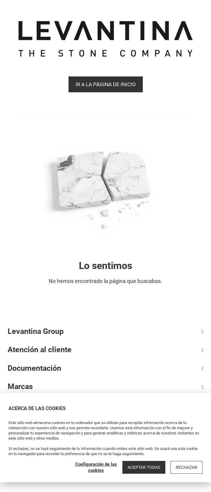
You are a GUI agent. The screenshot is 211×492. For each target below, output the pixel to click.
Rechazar (186, 467)
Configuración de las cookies (96, 467)
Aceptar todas (144, 467)
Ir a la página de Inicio (106, 84)
